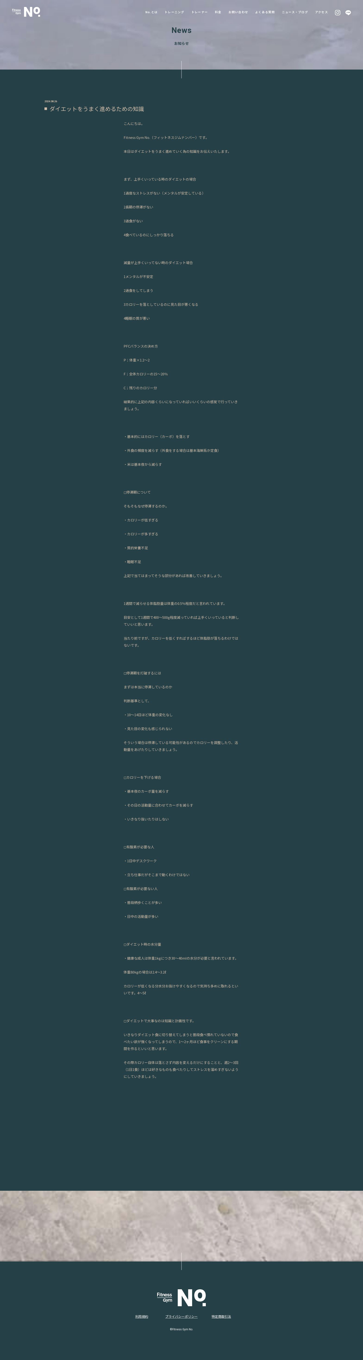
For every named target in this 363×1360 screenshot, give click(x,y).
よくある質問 (261, 12)
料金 (212, 12)
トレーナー (193, 12)
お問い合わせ (233, 12)
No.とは (142, 12)
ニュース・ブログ (293, 12)
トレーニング (166, 12)
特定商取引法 (221, 1316)
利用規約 (141, 1316)
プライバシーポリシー (181, 1316)
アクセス (321, 12)
